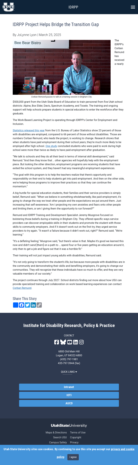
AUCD (69, 403)
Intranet (69, 387)
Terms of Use (77, 432)
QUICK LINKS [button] (69, 371)
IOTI (69, 395)
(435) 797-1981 (69, 359)
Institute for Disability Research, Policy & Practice (69, 325)
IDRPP (73, 7)
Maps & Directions (56, 432)
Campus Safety (58, 442)
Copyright (75, 437)
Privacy (74, 442)
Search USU (60, 437)
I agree (73, 457)
